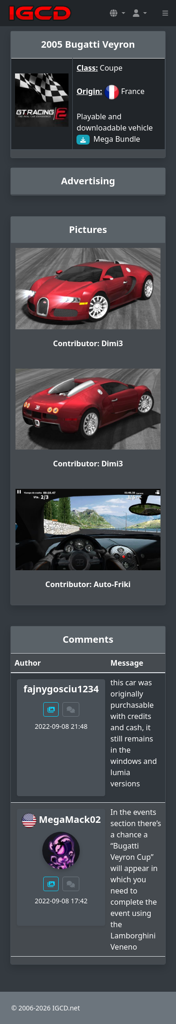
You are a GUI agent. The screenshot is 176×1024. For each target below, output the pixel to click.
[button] (117, 13)
